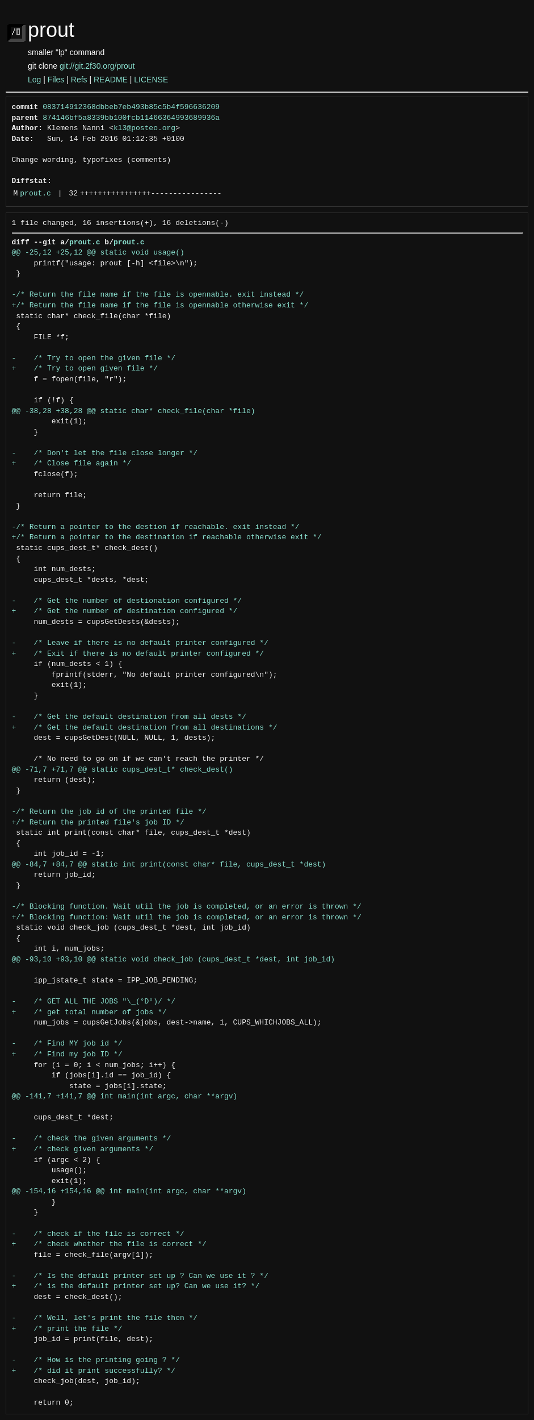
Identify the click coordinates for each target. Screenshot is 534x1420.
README (111, 79)
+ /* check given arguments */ (83, 1149)
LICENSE (151, 79)
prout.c (35, 194)
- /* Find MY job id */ (67, 1044)
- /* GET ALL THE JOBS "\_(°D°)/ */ (94, 1002)
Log (34, 79)
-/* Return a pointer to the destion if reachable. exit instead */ (156, 527)
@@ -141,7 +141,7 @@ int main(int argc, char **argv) (125, 1097)
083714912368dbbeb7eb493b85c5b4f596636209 (131, 107)
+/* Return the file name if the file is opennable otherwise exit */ (160, 306)
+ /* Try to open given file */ (85, 369)
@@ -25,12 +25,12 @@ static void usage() (98, 253)
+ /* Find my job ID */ (67, 1055)
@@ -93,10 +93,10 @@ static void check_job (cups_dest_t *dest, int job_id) (173, 960)
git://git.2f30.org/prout (97, 65)
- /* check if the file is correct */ (98, 1234)
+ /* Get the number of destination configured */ (125, 611)
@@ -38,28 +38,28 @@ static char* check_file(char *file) (133, 411)
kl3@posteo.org (144, 128)
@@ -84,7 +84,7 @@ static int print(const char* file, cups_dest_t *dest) (169, 865)
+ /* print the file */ (67, 1329)
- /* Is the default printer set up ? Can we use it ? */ (140, 1276)
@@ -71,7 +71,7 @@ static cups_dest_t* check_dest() (122, 770)
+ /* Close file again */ (72, 464)
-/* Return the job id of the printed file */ (109, 812)
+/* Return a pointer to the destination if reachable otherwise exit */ (167, 537)
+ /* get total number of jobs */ (89, 1012)
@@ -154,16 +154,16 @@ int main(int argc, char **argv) (129, 1191)
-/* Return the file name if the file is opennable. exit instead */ (158, 295)
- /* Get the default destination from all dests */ (129, 717)
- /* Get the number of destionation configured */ (127, 601)
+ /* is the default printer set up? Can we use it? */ (136, 1286)
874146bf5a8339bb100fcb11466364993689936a (131, 118)
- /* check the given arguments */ (91, 1139)
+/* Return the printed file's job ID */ (98, 823)
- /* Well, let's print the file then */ (105, 1318)
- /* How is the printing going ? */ (96, 1360)
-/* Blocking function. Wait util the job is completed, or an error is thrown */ (186, 907)
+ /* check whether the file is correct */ (109, 1244)
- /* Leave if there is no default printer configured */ (140, 643)
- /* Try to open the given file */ (94, 358)
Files (56, 79)
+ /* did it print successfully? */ (94, 1371)
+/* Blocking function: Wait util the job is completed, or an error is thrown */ (186, 918)
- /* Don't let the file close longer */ (105, 453)
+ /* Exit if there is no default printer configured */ (138, 654)
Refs (79, 79)
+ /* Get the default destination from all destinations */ (144, 728)
